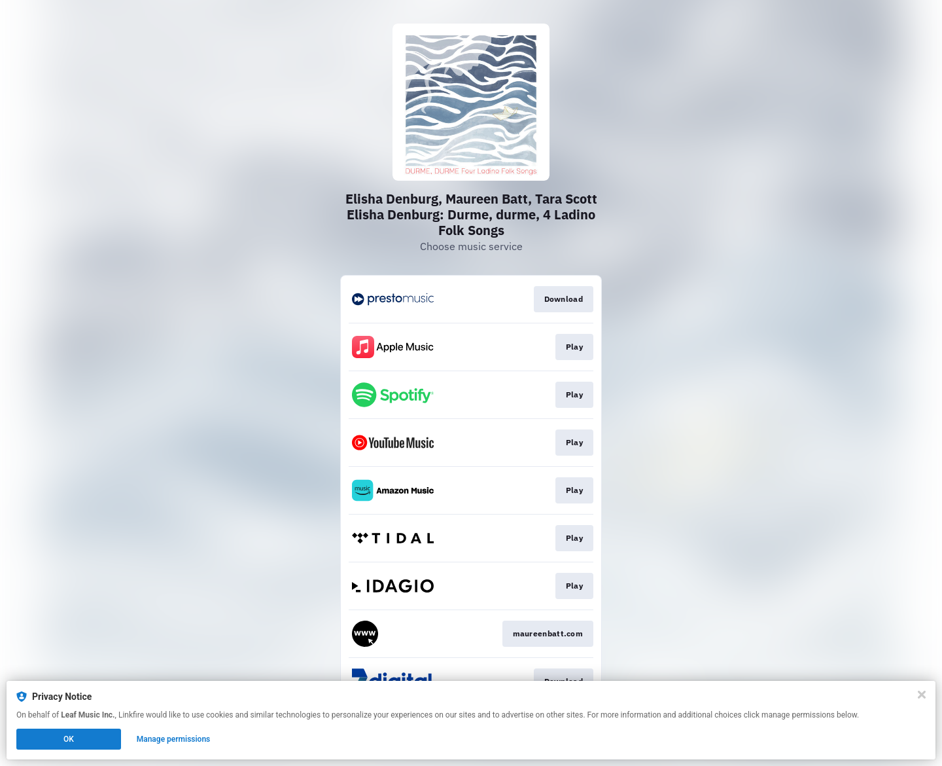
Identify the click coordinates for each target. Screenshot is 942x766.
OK (68, 739)
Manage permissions (174, 739)
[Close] (921, 694)
